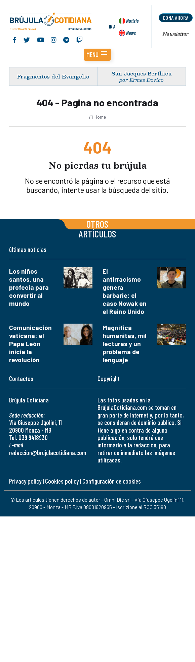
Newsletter (176, 34)
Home (97, 117)
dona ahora (176, 17)
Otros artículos (97, 228)
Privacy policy (25, 481)
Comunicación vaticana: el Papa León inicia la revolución (30, 344)
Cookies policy (62, 481)
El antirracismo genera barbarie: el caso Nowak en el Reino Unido (125, 291)
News (131, 33)
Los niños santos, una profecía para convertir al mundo (29, 287)
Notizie (132, 20)
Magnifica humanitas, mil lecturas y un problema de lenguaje (125, 344)
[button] (97, 55)
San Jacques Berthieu (142, 73)
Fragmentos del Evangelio (53, 76)
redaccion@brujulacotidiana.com (47, 452)
